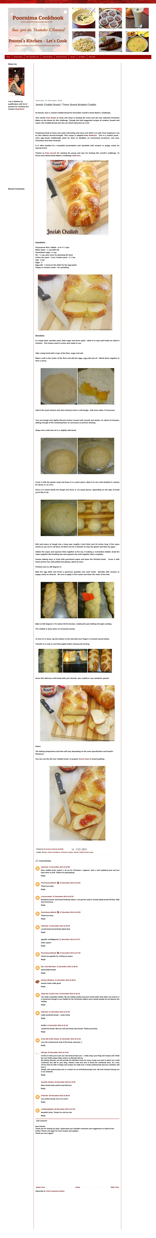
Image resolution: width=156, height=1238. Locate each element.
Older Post (115, 1187)
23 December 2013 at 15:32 (58, 1052)
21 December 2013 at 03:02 (70, 883)
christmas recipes (67, 852)
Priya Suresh (50, 153)
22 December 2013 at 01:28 (70, 1039)
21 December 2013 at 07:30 (70, 953)
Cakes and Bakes (54, 852)
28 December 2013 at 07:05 (64, 1109)
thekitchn (93, 135)
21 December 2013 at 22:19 (57, 1025)
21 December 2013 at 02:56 (59, 867)
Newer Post (40, 1187)
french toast (84, 759)
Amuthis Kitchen (47, 1082)
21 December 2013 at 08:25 (67, 967)
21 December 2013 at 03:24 (63, 896)
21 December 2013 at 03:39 (59, 926)
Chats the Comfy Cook (49, 994)
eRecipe (44, 1052)
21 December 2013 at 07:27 (69, 939)
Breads (44, 852)
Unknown (44, 867)
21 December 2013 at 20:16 (69, 994)
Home (77, 1187)
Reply (43, 876)
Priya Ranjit (51, 118)
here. (79, 156)
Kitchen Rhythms (47, 980)
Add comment (41, 1121)
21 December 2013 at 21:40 (59, 1012)
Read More (19, 109)
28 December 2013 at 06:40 (59, 1096)
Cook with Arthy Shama (50, 1039)
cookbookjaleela (47, 1109)
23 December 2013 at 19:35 (65, 1082)
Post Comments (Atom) (55, 1191)
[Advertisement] (59, 79)
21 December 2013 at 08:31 (65, 980)
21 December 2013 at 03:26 (70, 912)
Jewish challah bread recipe (83, 852)
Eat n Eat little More (48, 967)
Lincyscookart (46, 896)
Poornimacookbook (48, 883)
